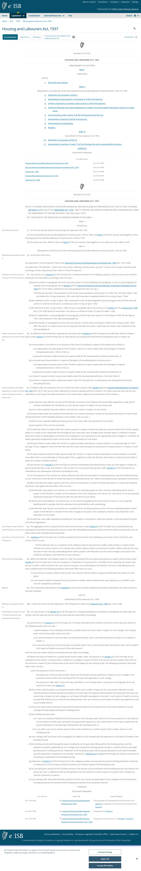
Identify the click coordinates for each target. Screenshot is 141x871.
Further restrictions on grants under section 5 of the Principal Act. (77, 109)
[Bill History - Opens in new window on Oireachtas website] (37, 43)
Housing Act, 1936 (31, 178)
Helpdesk (125, 2)
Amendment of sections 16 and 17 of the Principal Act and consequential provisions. (85, 150)
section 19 (97, 394)
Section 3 (130, 825)
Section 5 (98, 810)
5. (45, 113)
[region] (70, 858)
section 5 (50, 280)
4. (45, 109)
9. (45, 133)
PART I (82, 76)
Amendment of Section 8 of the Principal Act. (67, 125)
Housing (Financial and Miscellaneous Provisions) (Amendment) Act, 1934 (52, 173)
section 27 (47, 767)
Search (131, 15)
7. (45, 125)
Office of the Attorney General (125, 9)
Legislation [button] (16, 15)
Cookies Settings (105, 852)
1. (45, 88)
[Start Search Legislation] (115, 20)
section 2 (67, 292)
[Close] (137, 858)
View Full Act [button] (24, 43)
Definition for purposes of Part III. (62, 146)
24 (101, 760)
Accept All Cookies (105, 865)
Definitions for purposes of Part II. (63, 101)
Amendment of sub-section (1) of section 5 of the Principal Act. (75, 105)
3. (45, 105)
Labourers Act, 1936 (32, 186)
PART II (82, 93)
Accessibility (67, 840)
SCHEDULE (82, 154)
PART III (82, 138)
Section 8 (35, 543)
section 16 (54, 618)
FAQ (70, 15)
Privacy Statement (52, 840)
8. (45, 129)
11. (45, 150)
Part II (100, 241)
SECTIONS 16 (33, 216)
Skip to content (89, 2)
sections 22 (91, 760)
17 (45, 216)
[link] (129, 21)
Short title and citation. (58, 88)
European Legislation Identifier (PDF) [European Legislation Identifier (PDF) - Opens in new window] (92, 840)
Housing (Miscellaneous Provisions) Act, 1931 (41, 182)
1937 (18, 27)
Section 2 (109, 817)
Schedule (65, 594)
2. (45, 101)
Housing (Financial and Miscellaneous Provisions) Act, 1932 (46, 169)
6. (45, 121)
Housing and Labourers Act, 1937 (37, 27)
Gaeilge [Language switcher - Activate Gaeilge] (135, 2)
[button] (135, 16)
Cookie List (133, 840)
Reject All (105, 859)
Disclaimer (103, 2)
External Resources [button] (52, 15)
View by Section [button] (10, 43)
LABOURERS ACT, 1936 (63, 216)
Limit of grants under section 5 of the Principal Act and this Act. (76, 121)
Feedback (114, 2)
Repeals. (52, 133)
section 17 (49, 629)
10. (45, 146)
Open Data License (118, 840)
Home (4, 15)
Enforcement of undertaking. (60, 129)
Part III (66, 248)
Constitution (34, 15)
